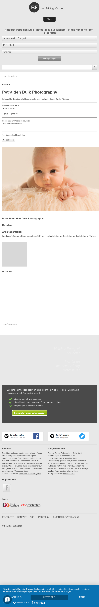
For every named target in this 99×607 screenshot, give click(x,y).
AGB (32, 517)
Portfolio (6, 85)
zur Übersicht (10, 77)
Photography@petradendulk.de (16, 121)
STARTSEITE (8, 517)
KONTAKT (21, 517)
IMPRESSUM (44, 517)
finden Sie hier (68, 474)
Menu (49, 19)
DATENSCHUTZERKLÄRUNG (66, 517)
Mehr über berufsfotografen (30, 474)
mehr (17, 597)
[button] (49, 38)
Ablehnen (17, 592)
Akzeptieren (50, 592)
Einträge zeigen (49, 59)
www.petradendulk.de (12, 124)
